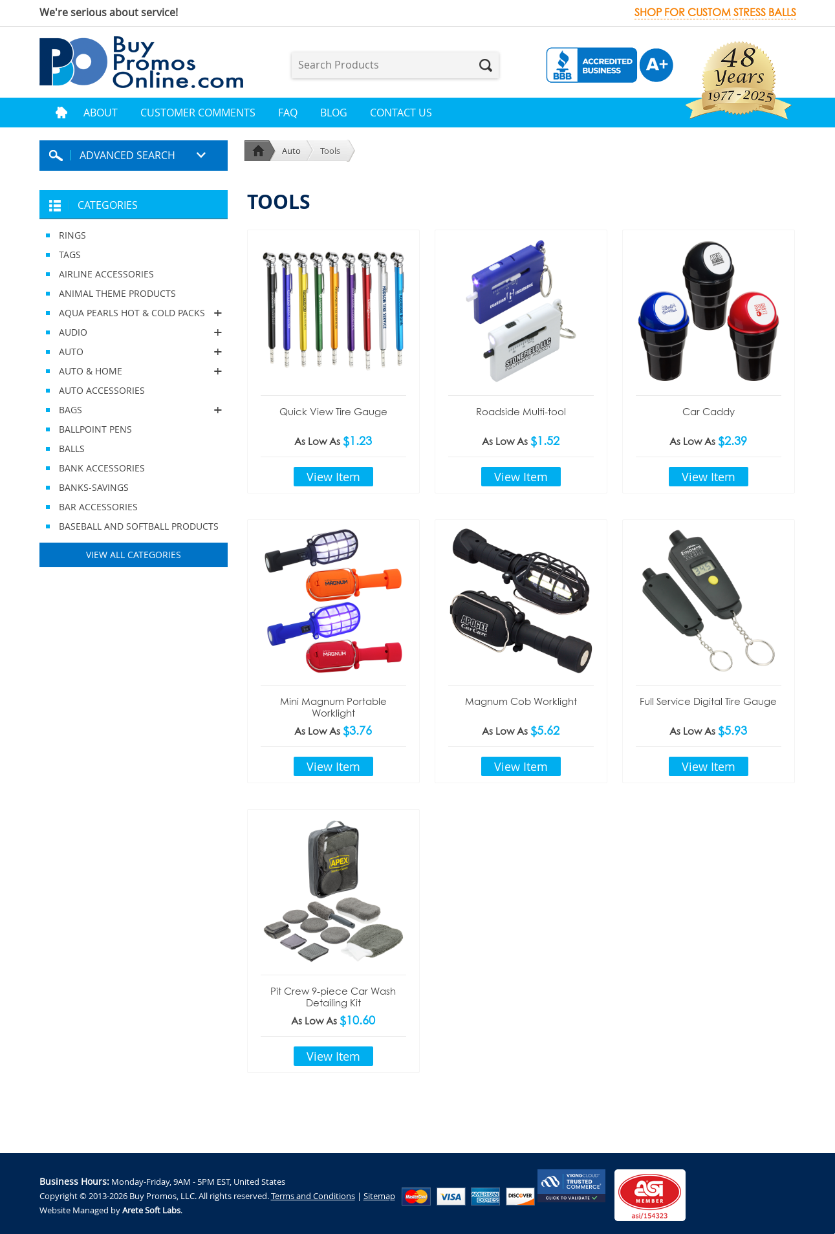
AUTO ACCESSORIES (102, 390)
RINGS (72, 235)
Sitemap (379, 1196)
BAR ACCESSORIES (98, 507)
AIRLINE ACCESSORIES (106, 274)
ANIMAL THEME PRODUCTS (117, 293)
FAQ (288, 112)
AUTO (133, 352)
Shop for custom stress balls (715, 12)
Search (485, 65)
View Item (333, 476)
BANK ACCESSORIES (102, 468)
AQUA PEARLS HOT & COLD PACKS (133, 313)
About (100, 112)
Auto (291, 151)
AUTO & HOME (133, 371)
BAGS (133, 410)
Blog (333, 112)
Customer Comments (197, 112)
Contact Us (401, 112)
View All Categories (133, 554)
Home (61, 112)
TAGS (70, 254)
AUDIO (133, 332)
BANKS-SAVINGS (94, 487)
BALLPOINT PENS (95, 429)
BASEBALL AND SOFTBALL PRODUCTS (139, 526)
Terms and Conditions (313, 1196)
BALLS (72, 448)
